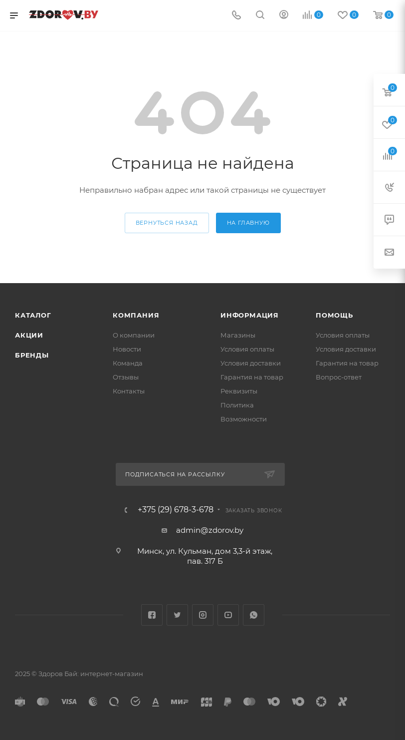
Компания (136, 315)
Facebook (152, 615)
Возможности (243, 419)
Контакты (129, 391)
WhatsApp (253, 615)
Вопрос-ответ (339, 377)
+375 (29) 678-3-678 (175, 510)
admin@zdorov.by (209, 530)
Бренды (32, 355)
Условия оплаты (247, 349)
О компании (134, 335)
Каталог (33, 315)
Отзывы (126, 377)
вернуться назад (167, 222)
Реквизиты (238, 391)
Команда (128, 363)
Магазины (237, 335)
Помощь (334, 315)
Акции (29, 335)
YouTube (228, 615)
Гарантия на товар (251, 377)
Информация (249, 315)
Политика (237, 405)
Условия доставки (250, 363)
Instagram (202, 615)
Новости (127, 349)
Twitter (177, 615)
